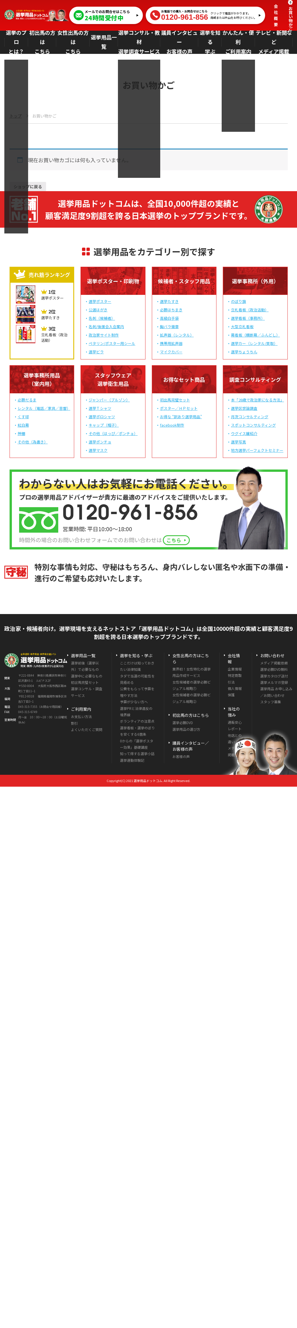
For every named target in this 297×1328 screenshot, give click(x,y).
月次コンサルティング (249, 418)
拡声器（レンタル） (177, 336)
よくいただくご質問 (86, 730)
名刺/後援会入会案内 (106, 327)
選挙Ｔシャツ (100, 409)
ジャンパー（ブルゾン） (109, 401)
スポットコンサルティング (253, 426)
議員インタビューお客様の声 (179, 42)
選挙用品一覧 (106, 42)
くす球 (23, 418)
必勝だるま (27, 401)
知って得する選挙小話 (137, 754)
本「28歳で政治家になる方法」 (257, 401)
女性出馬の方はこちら (75, 42)
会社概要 (276, 15)
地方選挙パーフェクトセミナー (257, 451)
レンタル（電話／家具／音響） (44, 409)
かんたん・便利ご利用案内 (239, 42)
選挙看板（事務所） (248, 319)
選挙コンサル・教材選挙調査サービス (141, 42)
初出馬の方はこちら (44, 42)
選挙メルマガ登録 (274, 683)
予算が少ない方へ (134, 702)
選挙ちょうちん (244, 353)
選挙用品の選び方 (186, 730)
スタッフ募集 (270, 702)
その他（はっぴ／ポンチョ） (113, 434)
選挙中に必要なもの (86, 677)
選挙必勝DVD (182, 723)
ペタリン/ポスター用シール (112, 344)
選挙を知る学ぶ (210, 42)
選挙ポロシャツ (102, 418)
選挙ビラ (96, 353)
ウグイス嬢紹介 (244, 434)
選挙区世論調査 (244, 409)
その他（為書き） (33, 443)
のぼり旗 (238, 302)
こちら (176, 541)
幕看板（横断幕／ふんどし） (255, 336)
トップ (16, 116)
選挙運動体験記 (132, 761)
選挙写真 (238, 443)
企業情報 (235, 670)
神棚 (21, 434)
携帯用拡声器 (171, 344)
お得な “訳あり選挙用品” (181, 418)
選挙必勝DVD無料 (274, 670)
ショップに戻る (33, 186)
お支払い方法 (81, 717)
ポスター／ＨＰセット (179, 409)
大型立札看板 (242, 327)
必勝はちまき (171, 311)
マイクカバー (171, 353)
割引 (74, 724)
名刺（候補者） (102, 319)
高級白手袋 (169, 319)
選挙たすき (169, 302)
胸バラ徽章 (169, 327)
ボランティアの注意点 (137, 722)
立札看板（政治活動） (250, 311)
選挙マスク (98, 451)
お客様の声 (181, 757)
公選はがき (98, 311)
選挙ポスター (100, 302)
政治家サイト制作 (104, 336)
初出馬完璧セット (175, 401)
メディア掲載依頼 (274, 664)
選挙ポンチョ (100, 443)
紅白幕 (23, 426)
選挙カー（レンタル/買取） (254, 344)
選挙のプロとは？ (17, 42)
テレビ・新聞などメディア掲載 (274, 42)
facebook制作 (172, 426)
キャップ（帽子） (104, 426)
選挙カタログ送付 (274, 677)
